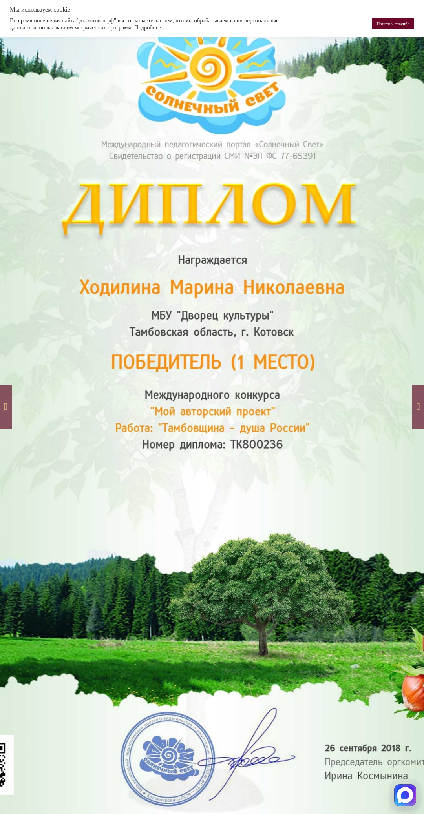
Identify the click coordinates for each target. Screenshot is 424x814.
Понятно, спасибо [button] (392, 23)
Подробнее (147, 27)
